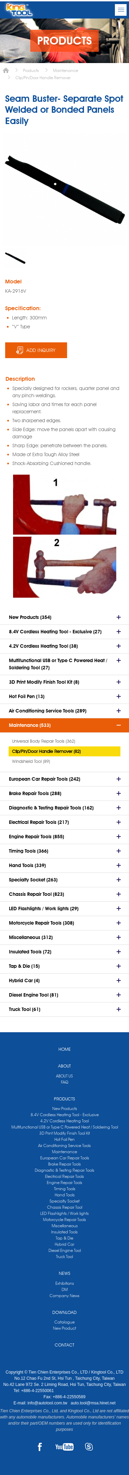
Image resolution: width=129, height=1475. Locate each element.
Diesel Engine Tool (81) (33, 995)
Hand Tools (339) (27, 865)
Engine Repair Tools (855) (36, 836)
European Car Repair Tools (64, 1157)
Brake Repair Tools (64, 1164)
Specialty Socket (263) (33, 879)
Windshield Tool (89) (31, 761)
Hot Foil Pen (64, 1139)
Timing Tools (64, 1188)
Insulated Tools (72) (30, 951)
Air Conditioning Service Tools (64, 1145)
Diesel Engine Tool (65, 1250)
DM (65, 1289)
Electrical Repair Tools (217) (39, 822)
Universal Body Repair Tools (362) (43, 741)
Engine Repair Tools (64, 1182)
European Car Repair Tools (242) (44, 779)
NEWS (64, 1273)
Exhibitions (64, 1283)
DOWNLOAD (64, 1312)
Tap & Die (64, 1238)
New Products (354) (30, 617)
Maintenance (65, 70)
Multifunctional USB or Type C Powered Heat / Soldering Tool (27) (58, 664)
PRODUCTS (64, 1098)
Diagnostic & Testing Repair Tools (64, 1170)
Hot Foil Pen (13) (26, 696)
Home (6, 70)
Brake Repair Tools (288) (35, 793)
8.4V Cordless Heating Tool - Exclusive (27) (55, 631)
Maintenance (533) (30, 725)
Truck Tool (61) (24, 1009)
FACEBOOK (40, 1447)
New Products (64, 1108)
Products (31, 70)
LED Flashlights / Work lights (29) (43, 908)
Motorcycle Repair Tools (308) (41, 923)
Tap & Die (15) (24, 966)
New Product (64, 1328)
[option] (15, 258)
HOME (64, 1049)
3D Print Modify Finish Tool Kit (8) (44, 682)
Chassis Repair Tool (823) (36, 894)
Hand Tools (65, 1194)
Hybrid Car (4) (24, 980)
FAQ (64, 1082)
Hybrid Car (64, 1244)
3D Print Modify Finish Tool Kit (64, 1133)
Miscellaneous (65, 1225)
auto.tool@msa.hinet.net (93, 1403)
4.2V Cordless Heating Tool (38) (43, 646)
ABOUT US (64, 1075)
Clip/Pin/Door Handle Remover (43, 77)
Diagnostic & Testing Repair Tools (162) (51, 807)
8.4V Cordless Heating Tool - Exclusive (65, 1114)
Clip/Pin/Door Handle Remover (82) (46, 751)
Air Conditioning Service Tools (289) (47, 711)
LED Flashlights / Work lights (64, 1213)
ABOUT (64, 1066)
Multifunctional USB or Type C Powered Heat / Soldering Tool (64, 1127)
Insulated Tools (64, 1231)
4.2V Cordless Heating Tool (64, 1120)
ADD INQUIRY (41, 350)
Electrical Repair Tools (64, 1176)
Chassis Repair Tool (64, 1207)
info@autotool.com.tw (48, 1403)
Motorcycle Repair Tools (64, 1219)
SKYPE (89, 1447)
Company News (64, 1295)
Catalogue (64, 1322)
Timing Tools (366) (28, 851)
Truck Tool (64, 1256)
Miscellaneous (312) (31, 937)
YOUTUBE (64, 1447)
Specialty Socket (64, 1201)
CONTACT (64, 1345)
